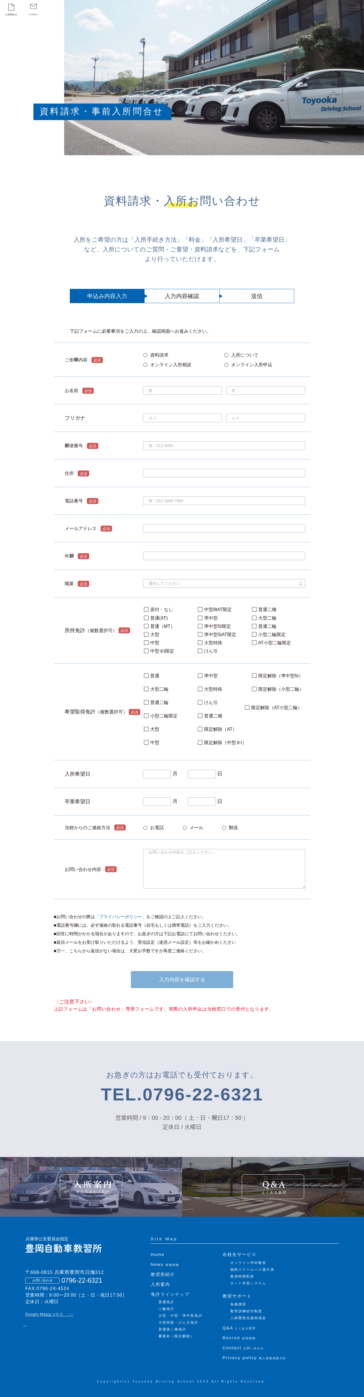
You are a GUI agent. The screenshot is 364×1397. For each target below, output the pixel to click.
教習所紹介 (163, 1274)
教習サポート (237, 1295)
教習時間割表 (242, 1276)
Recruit (239, 1337)
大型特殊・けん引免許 (178, 1322)
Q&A (239, 1327)
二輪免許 (166, 1309)
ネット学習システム (248, 1283)
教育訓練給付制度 (246, 1311)
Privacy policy (254, 1357)
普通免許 (166, 1302)
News (165, 1264)
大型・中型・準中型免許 (180, 1316)
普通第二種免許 (172, 1329)
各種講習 (238, 1304)
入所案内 (160, 1284)
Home (157, 1254)
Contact (243, 1347)
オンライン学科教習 (248, 1263)
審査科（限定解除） (176, 1336)
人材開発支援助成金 (248, 1318)
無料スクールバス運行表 (252, 1270)
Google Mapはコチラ (44, 1314)
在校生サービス (240, 1254)
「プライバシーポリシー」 (120, 916)
